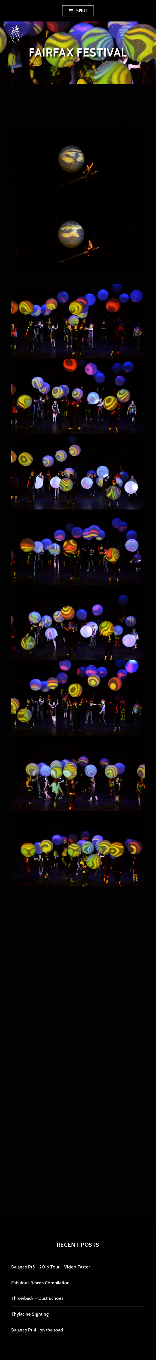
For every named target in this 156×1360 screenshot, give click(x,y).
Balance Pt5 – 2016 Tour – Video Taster (50, 1267)
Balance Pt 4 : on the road (37, 1330)
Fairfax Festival (78, 52)
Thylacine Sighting (30, 1314)
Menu (81, 10)
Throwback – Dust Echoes (37, 1298)
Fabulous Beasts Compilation (40, 1282)
